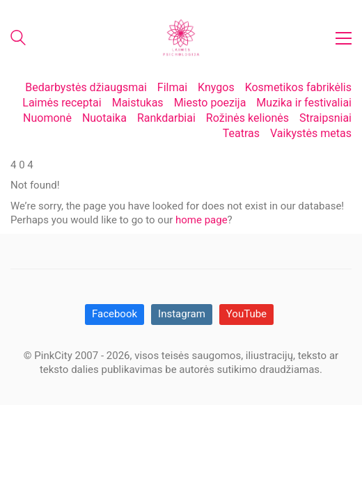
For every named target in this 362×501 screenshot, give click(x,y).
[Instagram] (181, 314)
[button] (344, 38)
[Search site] (18, 39)
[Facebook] (114, 314)
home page (201, 220)
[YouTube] (246, 314)
